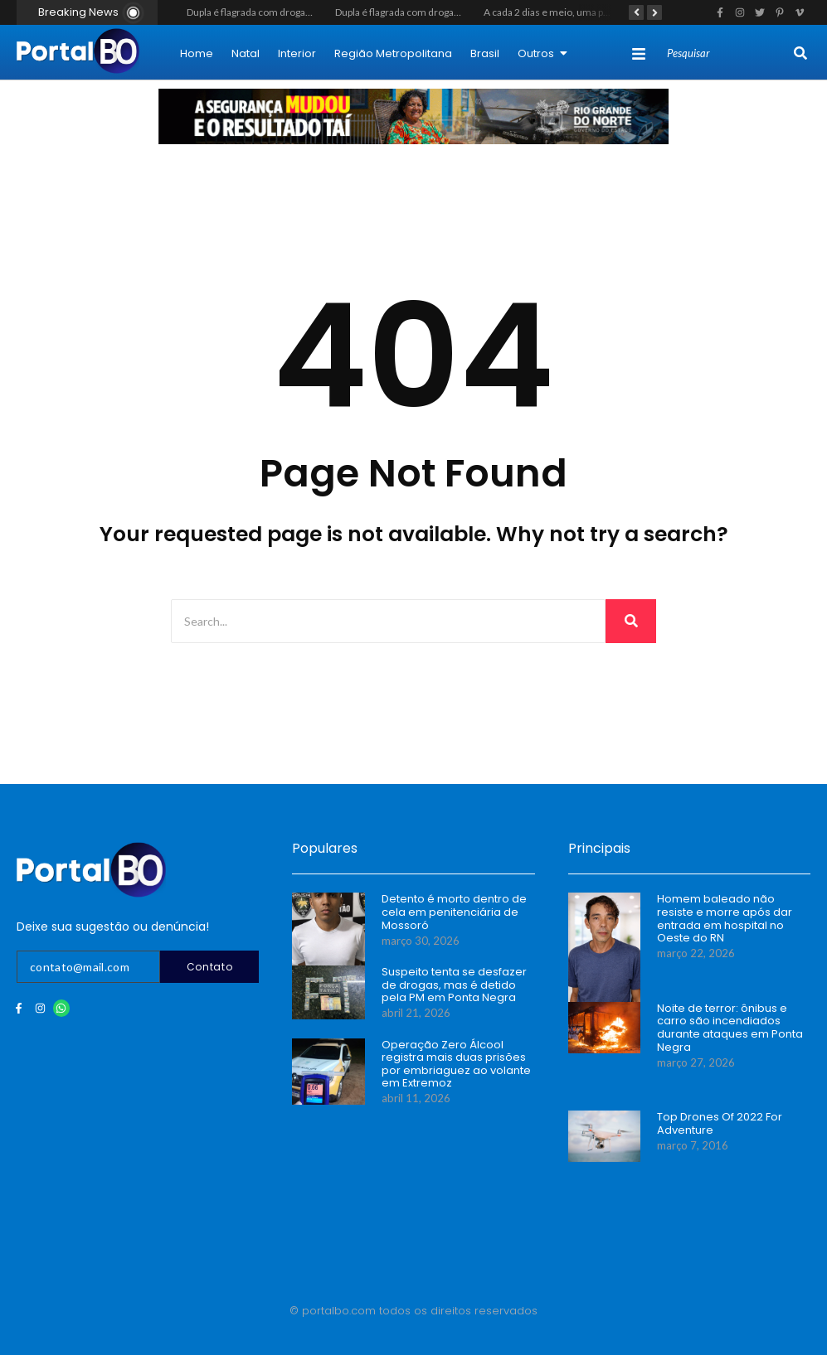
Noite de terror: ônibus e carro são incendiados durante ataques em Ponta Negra (730, 1027)
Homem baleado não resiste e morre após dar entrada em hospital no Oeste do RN (724, 918)
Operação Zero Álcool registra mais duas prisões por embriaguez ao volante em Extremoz (456, 1064)
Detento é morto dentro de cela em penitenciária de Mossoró (454, 912)
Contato (210, 967)
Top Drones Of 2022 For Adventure (719, 1123)
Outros (542, 53)
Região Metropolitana (393, 53)
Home (196, 53)
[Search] (728, 53)
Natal (245, 53)
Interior (297, 53)
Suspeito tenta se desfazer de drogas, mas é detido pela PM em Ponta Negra (454, 984)
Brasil (484, 53)
